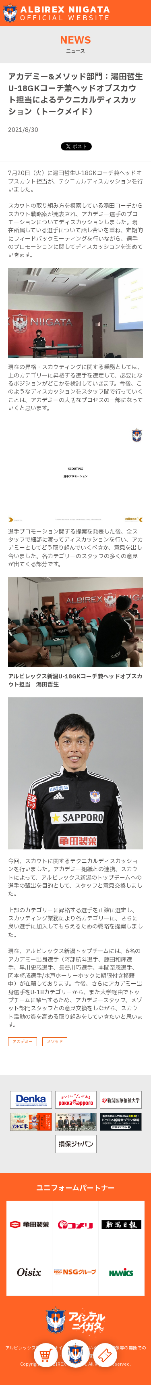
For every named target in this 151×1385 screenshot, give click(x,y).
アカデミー (22, 1042)
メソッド (55, 1042)
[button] (76, 1353)
